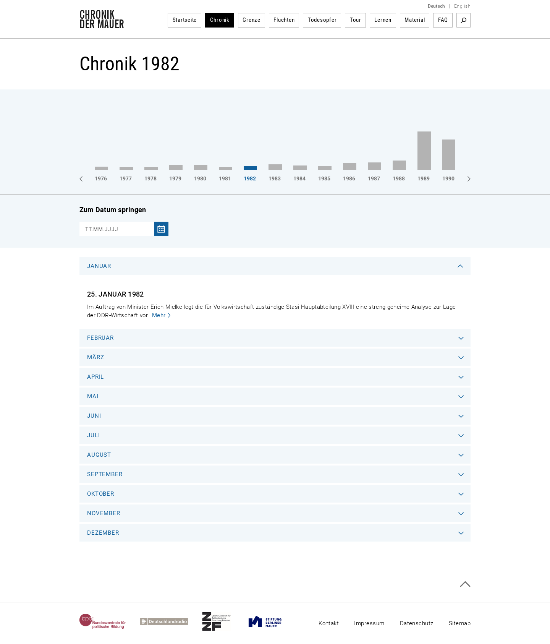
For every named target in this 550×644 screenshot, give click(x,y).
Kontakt (329, 623)
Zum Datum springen (112, 210)
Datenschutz (417, 623)
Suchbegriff (463, 20)
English (462, 6)
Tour (355, 19)
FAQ (443, 19)
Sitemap (460, 623)
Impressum (369, 623)
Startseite (185, 19)
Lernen (382, 19)
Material (414, 19)
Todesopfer (322, 19)
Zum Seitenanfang (465, 584)
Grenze (251, 19)
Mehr (159, 315)
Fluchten (283, 19)
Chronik (220, 19)
